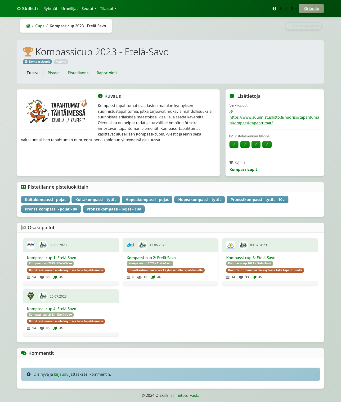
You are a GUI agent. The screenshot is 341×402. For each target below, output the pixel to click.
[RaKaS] (31, 296)
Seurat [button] (88, 8)
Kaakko (60, 62)
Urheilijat (69, 8)
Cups (39, 25)
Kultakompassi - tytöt (95, 199)
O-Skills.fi (27, 8)
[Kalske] (230, 245)
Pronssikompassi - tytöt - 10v (257, 199)
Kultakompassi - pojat (45, 199)
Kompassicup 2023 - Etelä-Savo (50, 263)
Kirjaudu (311, 8)
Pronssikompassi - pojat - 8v (51, 209)
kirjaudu (61, 374)
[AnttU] (130, 245)
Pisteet (54, 72)
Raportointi (107, 72)
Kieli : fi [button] (287, 8)
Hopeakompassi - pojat (147, 199)
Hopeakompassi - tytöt (199, 199)
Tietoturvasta (187, 395)
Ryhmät (51, 8)
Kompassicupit (243, 169)
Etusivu (33, 72)
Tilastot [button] (107, 8)
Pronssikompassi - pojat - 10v (114, 209)
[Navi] (31, 245)
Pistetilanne (78, 72)
